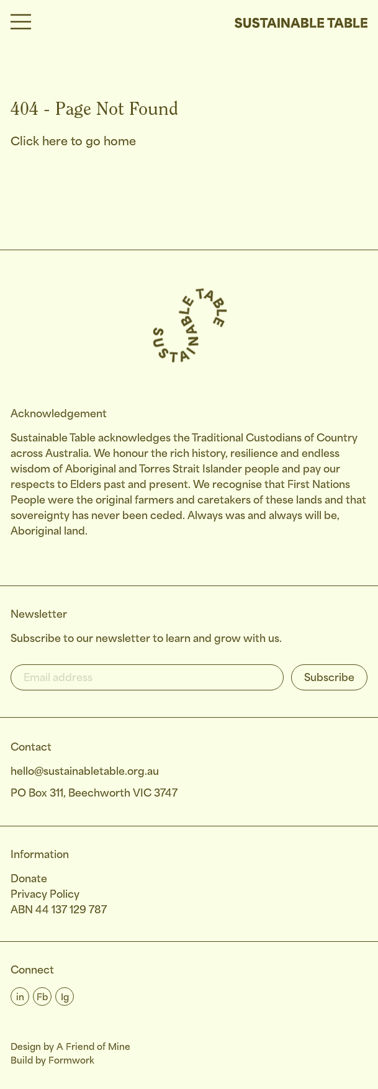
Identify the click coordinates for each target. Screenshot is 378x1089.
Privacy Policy (45, 895)
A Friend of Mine (93, 1047)
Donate (29, 879)
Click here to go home (73, 142)
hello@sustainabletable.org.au (85, 772)
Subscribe (329, 678)
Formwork (71, 1061)
